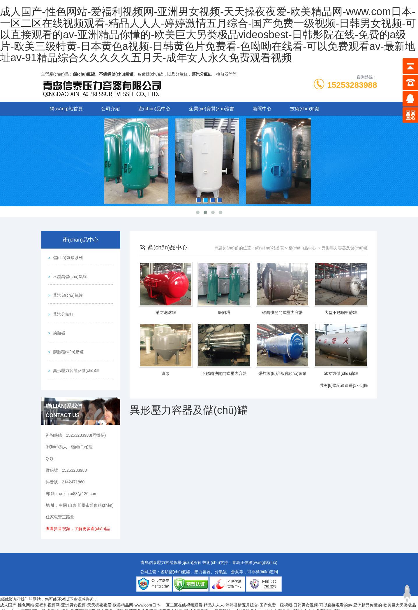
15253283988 (352, 85)
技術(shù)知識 (304, 108)
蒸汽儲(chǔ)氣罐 (66, 290)
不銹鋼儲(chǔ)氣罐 (68, 273)
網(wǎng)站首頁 (66, 108)
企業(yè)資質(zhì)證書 (211, 108)
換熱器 (58, 323)
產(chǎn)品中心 (154, 108)
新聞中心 (262, 108)
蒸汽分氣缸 (62, 306)
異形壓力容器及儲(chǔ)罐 (75, 356)
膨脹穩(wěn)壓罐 (67, 340)
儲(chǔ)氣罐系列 (66, 256)
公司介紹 (110, 108)
